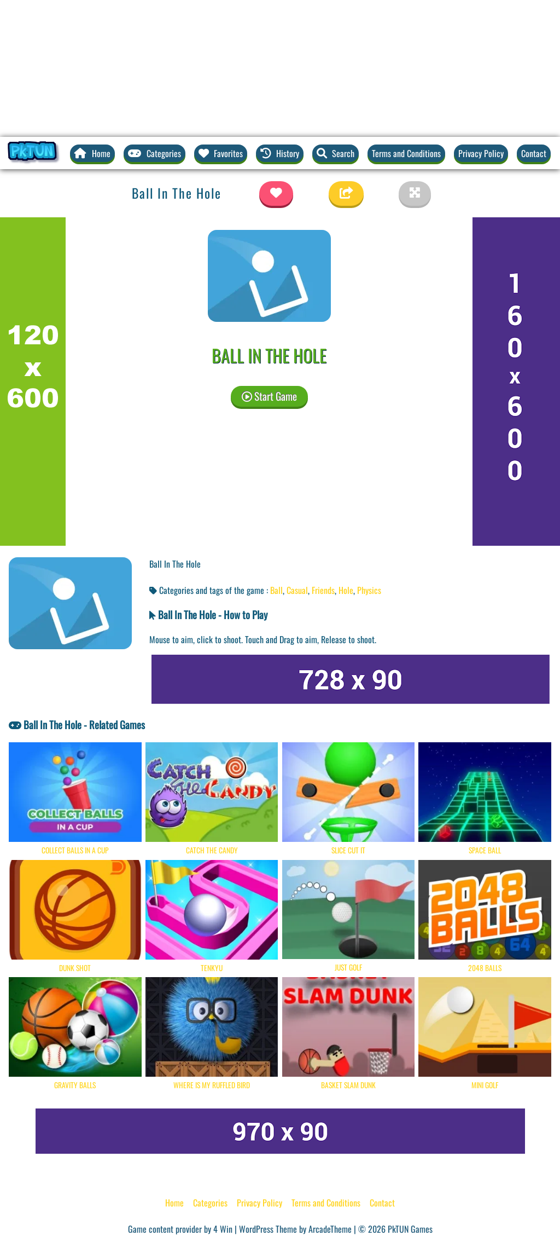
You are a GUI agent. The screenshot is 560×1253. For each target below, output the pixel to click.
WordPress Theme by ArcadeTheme (295, 1228)
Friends (323, 590)
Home (174, 1202)
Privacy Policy (481, 153)
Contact (533, 153)
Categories (210, 1202)
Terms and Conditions (406, 153)
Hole (346, 590)
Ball (276, 590)
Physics (369, 590)
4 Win (222, 1228)
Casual (297, 590)
